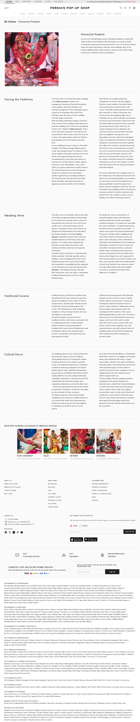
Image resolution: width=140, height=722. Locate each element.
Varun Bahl (61, 595)
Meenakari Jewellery (33, 666)
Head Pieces (94, 663)
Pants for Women (10, 643)
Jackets (46, 643)
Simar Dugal (21, 600)
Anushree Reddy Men (89, 614)
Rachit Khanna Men (105, 614)
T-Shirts (116, 652)
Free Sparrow (100, 694)
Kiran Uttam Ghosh (11, 590)
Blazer (84, 687)
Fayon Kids (8, 694)
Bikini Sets (33, 643)
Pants (51, 652)
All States (10, 21)
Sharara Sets (78, 640)
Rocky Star (116, 586)
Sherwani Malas (119, 654)
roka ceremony (25, 456)
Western (13, 656)
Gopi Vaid (90, 598)
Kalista (120, 588)
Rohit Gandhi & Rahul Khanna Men (71, 619)
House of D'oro (40, 631)
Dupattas (72, 643)
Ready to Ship (9, 645)
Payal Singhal (127, 593)
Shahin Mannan (10, 602)
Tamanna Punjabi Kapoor (119, 600)
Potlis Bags (123, 668)
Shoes (97, 668)
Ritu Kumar (49, 593)
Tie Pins (74, 652)
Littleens (127, 694)
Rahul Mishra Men (35, 619)
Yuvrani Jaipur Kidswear (84, 694)
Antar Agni (51, 586)
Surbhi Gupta (39, 600)
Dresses (63, 640)
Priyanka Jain (63, 598)
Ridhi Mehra (57, 588)
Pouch (17, 671)
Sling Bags (43, 671)
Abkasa (124, 614)
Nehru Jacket (18, 652)
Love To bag (61, 628)
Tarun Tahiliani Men (54, 614)
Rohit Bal (57, 593)
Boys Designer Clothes (12, 687)
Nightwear (81, 643)
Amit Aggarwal (82, 595)
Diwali (6, 703)
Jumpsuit (87, 654)
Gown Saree (110, 643)
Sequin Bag (105, 671)
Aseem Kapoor (33, 602)
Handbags (9, 671)
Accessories (97, 654)
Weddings (101, 703)
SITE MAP (95, 500)
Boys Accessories (127, 687)
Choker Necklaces (68, 668)
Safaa (59, 600)
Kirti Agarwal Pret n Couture (38, 696)
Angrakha (58, 654)
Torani (13, 600)
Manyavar (67, 588)
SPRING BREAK (117, 619)
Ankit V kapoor (50, 609)
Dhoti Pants (123, 640)
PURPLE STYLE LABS (11, 484)
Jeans (21, 654)
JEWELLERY (26, 1)
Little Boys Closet (58, 694)
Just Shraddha (28, 631)
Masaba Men (115, 617)
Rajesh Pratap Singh (11, 593)
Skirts (40, 643)
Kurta (124, 234)
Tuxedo (50, 654)
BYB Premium (56, 696)
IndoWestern (22, 656)
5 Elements (130, 631)
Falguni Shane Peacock (101, 586)
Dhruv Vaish (27, 609)
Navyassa (70, 694)
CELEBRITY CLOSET (54, 497)
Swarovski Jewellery (50, 666)
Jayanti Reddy (111, 588)
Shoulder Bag (95, 671)
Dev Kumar (106, 612)
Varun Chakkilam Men (66, 621)
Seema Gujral (90, 593)
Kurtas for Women (42, 640)
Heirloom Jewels (10, 666)
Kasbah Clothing (72, 617)
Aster (112, 628)
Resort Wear (23, 643)
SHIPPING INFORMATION (100, 484)
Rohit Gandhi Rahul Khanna (27, 595)
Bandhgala (67, 654)
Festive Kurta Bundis (36, 656)
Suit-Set (130, 652)
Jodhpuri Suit (41, 654)
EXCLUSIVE (51, 487)
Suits (46, 652)
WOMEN (9, 1)
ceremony (75, 129)
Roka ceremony (62, 101)
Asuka (27, 612)
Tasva (6, 609)
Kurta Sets (24, 640)
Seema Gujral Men (92, 619)
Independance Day (21, 703)
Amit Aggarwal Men (38, 614)
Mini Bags (76, 671)
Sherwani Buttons (10, 654)
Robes (104, 652)
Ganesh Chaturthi (70, 703)
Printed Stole (25, 673)
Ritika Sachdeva (102, 633)
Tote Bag (85, 671)
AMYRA (37, 633)
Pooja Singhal (31, 586)
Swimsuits (64, 643)
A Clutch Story (107, 631)
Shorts (110, 652)
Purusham (75, 612)
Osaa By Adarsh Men (12, 588)
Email (74, 526)
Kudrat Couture (85, 617)
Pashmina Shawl (127, 671)
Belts (110, 668)
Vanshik (96, 609)
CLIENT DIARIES (53, 507)
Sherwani (33, 652)
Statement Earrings (11, 668)
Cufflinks (130, 654)
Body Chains (105, 663)
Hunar (117, 628)
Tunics (98, 640)
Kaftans (92, 640)
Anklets (123, 663)
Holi (11, 703)
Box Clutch (115, 671)
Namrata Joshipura (96, 595)
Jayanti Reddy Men (49, 621)
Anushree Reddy (62, 586)
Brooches (103, 656)
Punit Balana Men (23, 614)
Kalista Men (60, 617)
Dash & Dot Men (16, 609)
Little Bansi (26, 694)
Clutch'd (82, 628)
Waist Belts (25, 671)
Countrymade (38, 609)
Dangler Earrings (26, 668)
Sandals (104, 668)
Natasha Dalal (20, 586)
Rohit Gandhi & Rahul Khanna (73, 593)
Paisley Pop (79, 633)
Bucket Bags (67, 671)
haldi (46, 456)
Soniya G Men (106, 619)
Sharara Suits (53, 680)
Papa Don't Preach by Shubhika (71, 590)
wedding (100, 456)
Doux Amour (95, 631)
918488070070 (130, 1)
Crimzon (118, 633)
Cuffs (23, 663)
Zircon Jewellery (66, 666)
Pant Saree (120, 643)
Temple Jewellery (93, 666)
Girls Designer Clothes (12, 680)
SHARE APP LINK (129, 531)
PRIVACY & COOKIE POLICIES (101, 493)
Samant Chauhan (125, 595)
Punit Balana (100, 590)
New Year (122, 703)
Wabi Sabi (20, 612)
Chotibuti (34, 694)
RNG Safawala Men (50, 619)
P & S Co (17, 694)
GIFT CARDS (52, 493)
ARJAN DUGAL (22, 617)
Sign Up (112, 572)
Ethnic (6, 656)
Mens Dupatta (78, 654)
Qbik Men (66, 614)
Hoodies (97, 652)
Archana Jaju (51, 600)
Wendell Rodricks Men (12, 621)
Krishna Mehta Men (118, 612)
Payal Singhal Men (11, 619)
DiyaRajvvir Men (34, 617)
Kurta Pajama (30, 654)
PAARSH (124, 617)
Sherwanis (55, 640)
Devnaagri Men (9, 614)
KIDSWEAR (38, 1)
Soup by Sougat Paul (77, 598)
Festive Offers (21, 645)
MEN (17, 1)
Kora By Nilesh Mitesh (84, 621)
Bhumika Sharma (111, 595)
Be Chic (7, 633)
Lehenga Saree (98, 643)
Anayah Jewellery (73, 631)
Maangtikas (69, 663)
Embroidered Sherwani (65, 687)
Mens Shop (49, 656)
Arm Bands (116, 663)
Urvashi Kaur (21, 602)
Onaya (89, 588)
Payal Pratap (89, 590)
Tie (97, 656)
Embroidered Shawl (11, 673)
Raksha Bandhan (40, 703)
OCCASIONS (52, 503)
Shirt (89, 687)
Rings (36, 663)
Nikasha (53, 595)
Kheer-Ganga (54, 612)
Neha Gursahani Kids (114, 694)
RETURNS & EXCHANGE (99, 487)
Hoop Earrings (54, 668)
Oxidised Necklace (83, 668)
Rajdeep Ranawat (113, 590)
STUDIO (48, 1)
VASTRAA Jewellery (102, 628)
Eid (31, 703)
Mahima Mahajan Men (101, 617)
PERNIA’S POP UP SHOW (12, 487)
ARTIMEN (117, 614)
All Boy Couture (21, 696)
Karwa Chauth (111, 703)
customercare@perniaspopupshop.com (21, 524)
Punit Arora (23, 619)
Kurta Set (62, 680)
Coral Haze (15, 633)
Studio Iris (105, 600)
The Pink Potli (72, 628)
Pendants (21, 666)
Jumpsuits (55, 643)
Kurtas (40, 652)
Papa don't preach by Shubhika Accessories (57, 633)
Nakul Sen (44, 590)
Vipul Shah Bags (27, 633)
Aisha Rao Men (9, 617)
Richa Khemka (68, 600)
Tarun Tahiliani (115, 593)
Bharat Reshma (86, 612)
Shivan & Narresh (78, 588)
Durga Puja (83, 703)
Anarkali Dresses (79, 680)
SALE (50, 490)
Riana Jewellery (60, 631)
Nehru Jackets (42, 687)
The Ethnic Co (66, 612)
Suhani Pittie (89, 633)
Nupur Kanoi (53, 590)
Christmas (92, 703)
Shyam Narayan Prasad (36, 598)
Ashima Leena (43, 595)
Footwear (91, 656)
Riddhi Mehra (25, 593)
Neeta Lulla (71, 595)
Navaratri (51, 703)
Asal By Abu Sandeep (78, 586)
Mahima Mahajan (26, 590)
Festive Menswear (61, 656)
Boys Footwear (113, 687)
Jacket (77, 687)
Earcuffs (86, 663)
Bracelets (29, 663)
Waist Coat (66, 652)
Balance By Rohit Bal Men (31, 621)
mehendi (74, 456)
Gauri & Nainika (99, 588)
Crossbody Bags (55, 671)
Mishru (36, 590)
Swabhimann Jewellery (13, 631)
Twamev (44, 612)
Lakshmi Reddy (45, 694)
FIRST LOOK (58, 1)
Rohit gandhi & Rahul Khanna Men (113, 609)
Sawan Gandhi (127, 598)
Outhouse (89, 628)
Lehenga (25, 680)
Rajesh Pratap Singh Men (82, 609)
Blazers (123, 652)
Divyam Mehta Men (65, 609)
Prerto (111, 633)
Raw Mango (8, 586)
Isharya (19, 628)
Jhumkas (37, 668)
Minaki (50, 631)
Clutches (131, 668)
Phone (85, 526)
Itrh (76, 600)
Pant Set (72, 656)
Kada (92, 668)
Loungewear (107, 654)
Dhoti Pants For (99, 680)
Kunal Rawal (35, 612)
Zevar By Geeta (127, 628)
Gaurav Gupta (9, 595)
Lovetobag (86, 631)
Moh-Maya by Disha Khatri (33, 628)
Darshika (97, 612)
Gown (69, 640)
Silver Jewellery (122, 666)
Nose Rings (59, 663)
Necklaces (8, 663)
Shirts (26, 652)
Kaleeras (78, 663)
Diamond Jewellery (108, 666)
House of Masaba (102, 598)
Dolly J (89, 586)
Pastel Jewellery (79, 666)
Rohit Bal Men (9, 612)
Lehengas (7, 640)
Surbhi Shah (8, 598)
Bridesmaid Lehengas (110, 640)
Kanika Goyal (52, 598)
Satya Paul (42, 586)
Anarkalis (16, 640)
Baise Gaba (47, 588)
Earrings (16, 663)
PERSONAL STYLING (55, 500)
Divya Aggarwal (20, 598)
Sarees (32, 640)
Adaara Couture (94, 600)
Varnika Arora (50, 628)
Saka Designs (9, 696)
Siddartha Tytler (103, 593)
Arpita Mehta (115, 598)
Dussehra (59, 703)
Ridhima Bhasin (37, 593)
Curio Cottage (9, 628)
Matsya (7, 600)
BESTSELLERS (52, 484)
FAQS (94, 497)
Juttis (115, 668)
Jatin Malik (76, 614)
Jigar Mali (82, 600)
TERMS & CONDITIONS (99, 490)
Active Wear (81, 656)
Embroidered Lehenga (38, 680)
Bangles (43, 663)
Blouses (89, 643)
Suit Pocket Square (86, 652)
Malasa (30, 600)
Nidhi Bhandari (119, 631)
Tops (86, 640)
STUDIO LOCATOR (10, 490)
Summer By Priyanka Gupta (31, 588)
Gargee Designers (48, 617)
